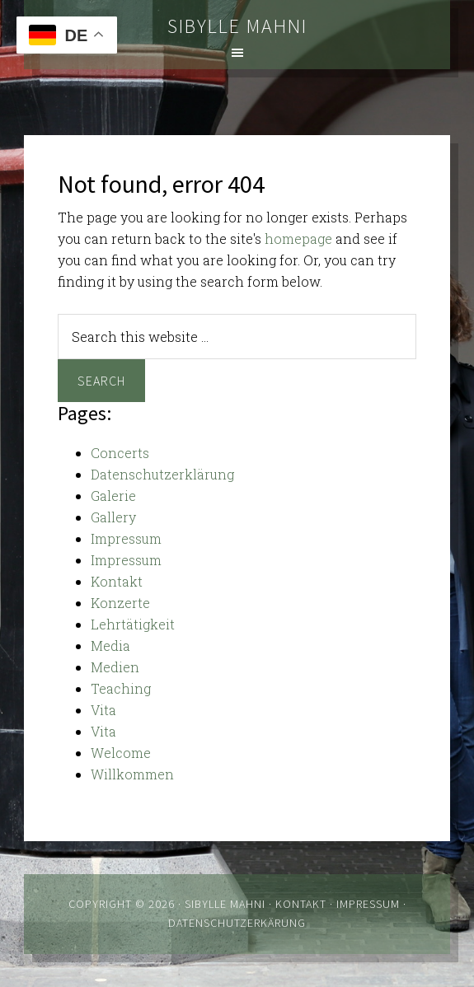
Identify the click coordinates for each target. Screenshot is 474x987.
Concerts (120, 452)
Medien (115, 667)
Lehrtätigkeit (133, 624)
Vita (103, 709)
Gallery (113, 517)
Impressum (126, 538)
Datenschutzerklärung (162, 474)
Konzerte (120, 602)
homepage (298, 238)
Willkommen (132, 774)
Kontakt (117, 581)
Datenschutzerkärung (237, 922)
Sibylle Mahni (237, 26)
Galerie (113, 495)
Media (110, 645)
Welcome (121, 752)
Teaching (121, 688)
